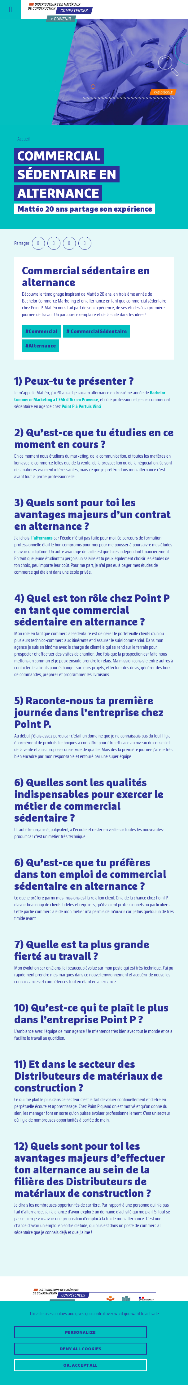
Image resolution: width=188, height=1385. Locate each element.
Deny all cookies (80, 1348)
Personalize (80, 1332)
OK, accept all (80, 1365)
